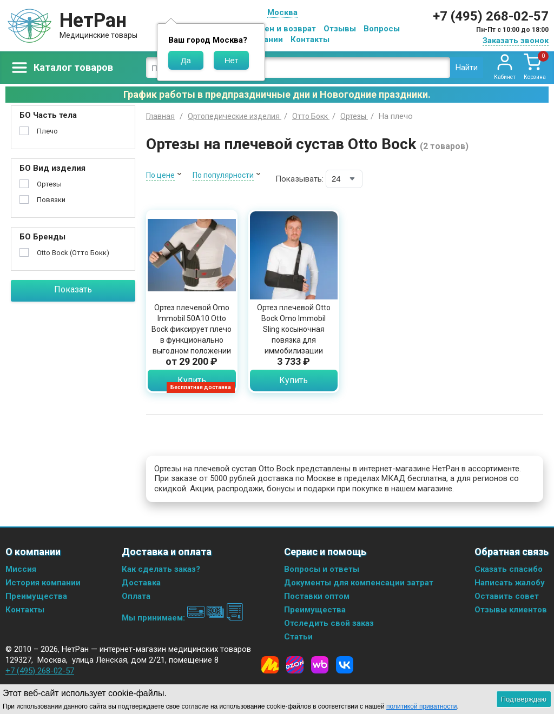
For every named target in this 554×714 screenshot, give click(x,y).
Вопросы (382, 29)
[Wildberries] (319, 664)
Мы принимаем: (182, 618)
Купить (191, 380)
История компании (43, 583)
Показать (73, 289)
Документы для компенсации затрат (358, 583)
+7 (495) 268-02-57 (491, 16)
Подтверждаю (523, 699)
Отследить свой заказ (329, 623)
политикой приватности (421, 706)
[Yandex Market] (270, 664)
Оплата (136, 596)
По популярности (223, 175)
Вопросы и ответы (321, 569)
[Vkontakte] (344, 664)
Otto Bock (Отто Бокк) (73, 253)
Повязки (51, 200)
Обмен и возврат (282, 29)
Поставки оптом (316, 596)
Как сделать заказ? (161, 569)
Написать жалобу (509, 583)
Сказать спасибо (508, 569)
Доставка (141, 583)
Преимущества (36, 596)
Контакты (310, 39)
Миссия (20, 569)
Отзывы (340, 29)
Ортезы (49, 184)
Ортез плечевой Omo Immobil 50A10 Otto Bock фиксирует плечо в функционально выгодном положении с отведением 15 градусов (191, 340)
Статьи (298, 637)
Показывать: (299, 179)
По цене (160, 175)
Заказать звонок (516, 40)
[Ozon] (295, 664)
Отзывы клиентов (510, 610)
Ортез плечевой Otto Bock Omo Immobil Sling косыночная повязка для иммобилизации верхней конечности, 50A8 (293, 340)
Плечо (47, 131)
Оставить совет (506, 596)
